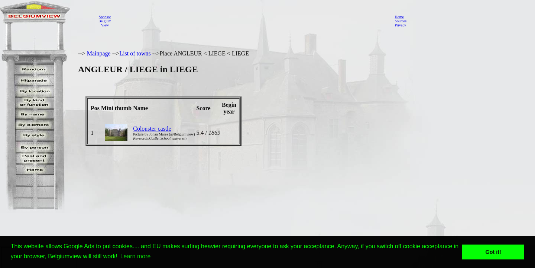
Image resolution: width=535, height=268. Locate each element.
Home (399, 17)
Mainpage (99, 53)
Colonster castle (152, 128)
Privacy (400, 25)
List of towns (134, 53)
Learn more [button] (135, 256)
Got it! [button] (493, 252)
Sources (400, 21)
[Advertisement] (251, 21)
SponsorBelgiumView (104, 21)
